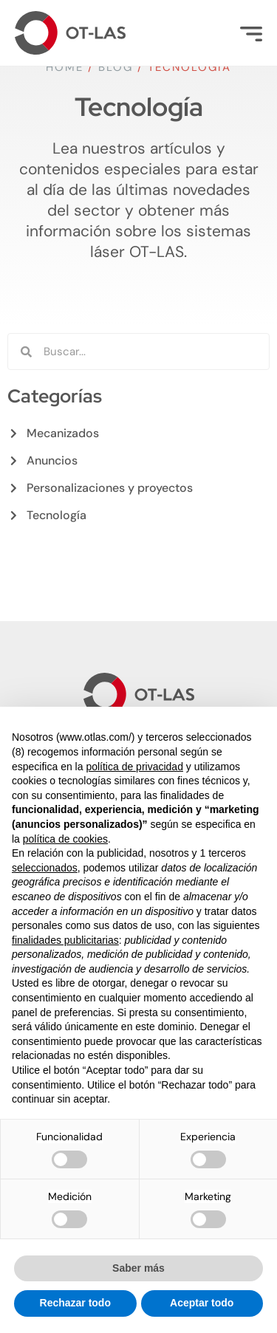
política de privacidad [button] (134, 766)
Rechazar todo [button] (75, 1303)
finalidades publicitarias (65, 940)
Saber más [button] (138, 1268)
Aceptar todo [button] (201, 1303)
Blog (115, 67)
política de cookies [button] (65, 839)
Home (64, 67)
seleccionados (45, 868)
